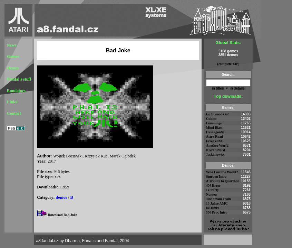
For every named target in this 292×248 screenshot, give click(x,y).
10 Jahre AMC (217, 203)
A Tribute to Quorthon (223, 181)
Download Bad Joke (62, 215)
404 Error (213, 185)
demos (61, 197)
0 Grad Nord (215, 150)
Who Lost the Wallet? (222, 172)
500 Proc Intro (216, 212)
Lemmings (214, 123)
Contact (14, 113)
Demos (13, 67)
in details (237, 88)
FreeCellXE (214, 141)
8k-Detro (212, 208)
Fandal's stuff (19, 79)
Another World (217, 145)
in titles (218, 88)
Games (13, 56)
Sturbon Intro (216, 176)
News (11, 45)
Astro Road (214, 136)
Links (12, 102)
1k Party (212, 190)
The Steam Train (218, 199)
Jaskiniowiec (215, 154)
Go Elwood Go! (217, 114)
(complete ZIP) (228, 64)
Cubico (211, 119)
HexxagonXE (216, 132)
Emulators (16, 90)
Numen (211, 194)
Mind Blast (214, 128)
